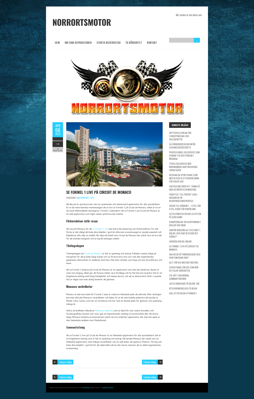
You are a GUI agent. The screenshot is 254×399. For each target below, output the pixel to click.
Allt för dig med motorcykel (183, 262)
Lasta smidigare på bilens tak (184, 283)
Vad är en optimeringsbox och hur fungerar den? (184, 255)
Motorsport (83, 197)
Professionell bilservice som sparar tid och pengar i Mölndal (184, 155)
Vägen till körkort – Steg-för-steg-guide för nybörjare (185, 207)
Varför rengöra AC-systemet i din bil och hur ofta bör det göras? (184, 233)
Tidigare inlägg (65, 362)
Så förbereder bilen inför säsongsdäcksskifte (182, 145)
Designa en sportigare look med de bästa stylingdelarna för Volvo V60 (184, 178)
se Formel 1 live (100, 228)
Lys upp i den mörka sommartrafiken (179, 277)
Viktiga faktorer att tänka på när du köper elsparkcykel (184, 187)
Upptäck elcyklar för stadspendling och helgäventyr (180, 136)
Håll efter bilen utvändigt (183, 293)
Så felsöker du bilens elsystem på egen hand (185, 215)
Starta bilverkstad (109, 43)
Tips (92, 197)
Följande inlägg (150, 362)
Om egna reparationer (78, 43)
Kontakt (152, 43)
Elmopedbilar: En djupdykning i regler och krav (185, 223)
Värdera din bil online (180, 241)
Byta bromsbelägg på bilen (183, 288)
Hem (57, 43)
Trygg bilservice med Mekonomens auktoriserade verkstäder (183, 167)
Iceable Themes (107, 388)
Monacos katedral (104, 310)
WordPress (86, 388)
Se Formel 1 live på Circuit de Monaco (98, 192)
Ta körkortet (133, 43)
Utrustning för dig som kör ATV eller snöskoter (183, 268)
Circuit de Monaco (93, 253)
